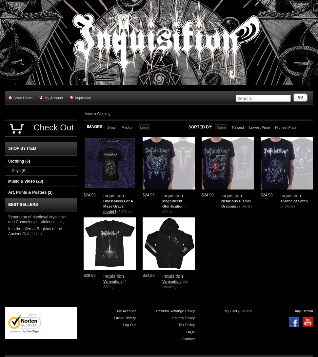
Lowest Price (259, 127)
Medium (128, 127)
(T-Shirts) (124, 211)
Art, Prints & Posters (30, 192)
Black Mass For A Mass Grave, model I (118, 206)
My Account (51, 98)
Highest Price (285, 127)
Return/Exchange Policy (175, 311)
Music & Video (25, 181)
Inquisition (80, 98)
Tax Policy (186, 325)
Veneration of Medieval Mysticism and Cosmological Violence (37, 220)
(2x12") (36, 234)
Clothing (103, 114)
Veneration (112, 281)
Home (88, 114)
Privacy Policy (183, 318)
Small (111, 127)
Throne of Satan (294, 201)
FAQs (190, 332)
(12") (60, 222)
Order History (125, 318)
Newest (238, 127)
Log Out (129, 325)
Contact (188, 339)
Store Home (20, 98)
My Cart (231, 311)
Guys (19, 170)
